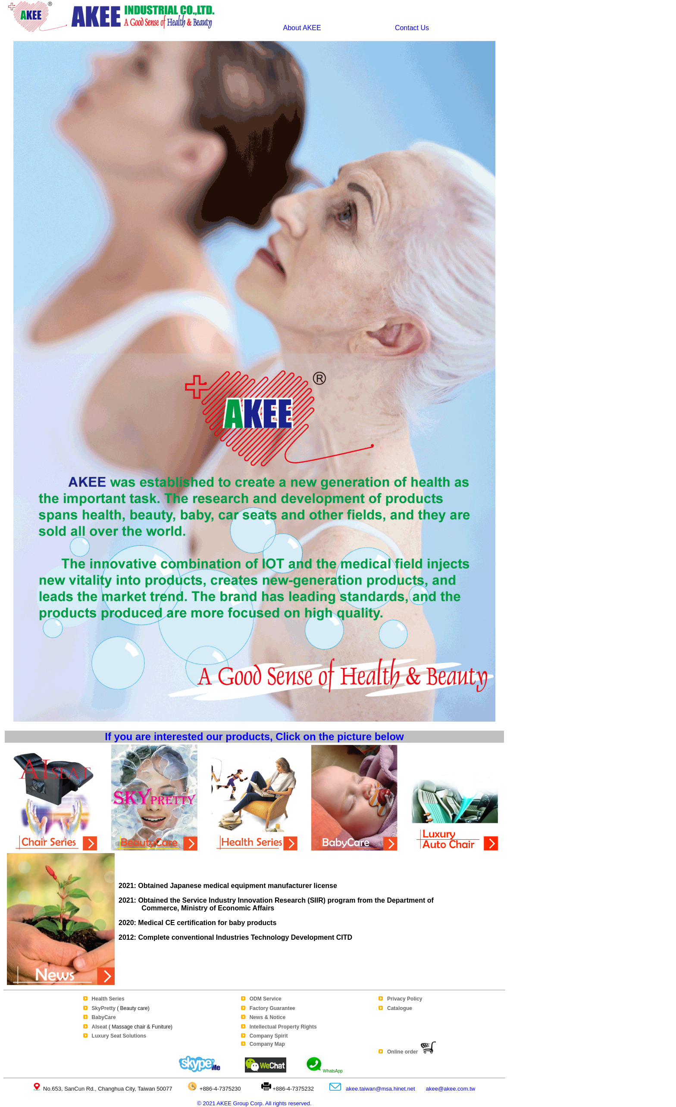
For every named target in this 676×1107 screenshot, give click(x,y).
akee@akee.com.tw (450, 1088)
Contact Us (410, 27)
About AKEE (302, 27)
